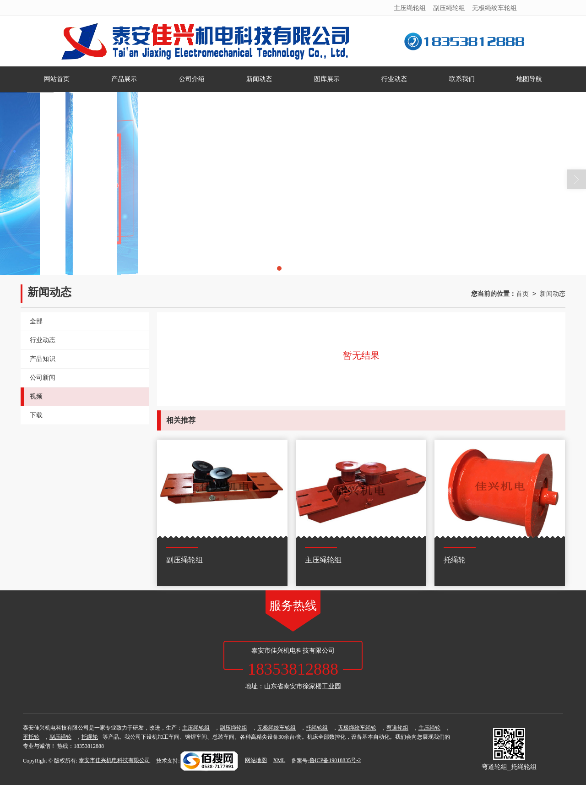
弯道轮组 (397, 728)
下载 (36, 415)
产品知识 (42, 358)
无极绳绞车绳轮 (357, 728)
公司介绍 (192, 79)
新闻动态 (259, 79)
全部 (36, 321)
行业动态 (394, 79)
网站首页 (57, 79)
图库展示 (327, 79)
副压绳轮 (60, 737)
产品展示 (124, 79)
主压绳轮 (429, 728)
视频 (36, 396)
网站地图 (256, 760)
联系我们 (462, 79)
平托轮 (31, 737)
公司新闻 (42, 377)
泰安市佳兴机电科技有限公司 (114, 760)
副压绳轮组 (449, 7)
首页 (522, 293)
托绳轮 (89, 737)
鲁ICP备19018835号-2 (335, 760)
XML (279, 760)
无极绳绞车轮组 (494, 7)
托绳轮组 (317, 728)
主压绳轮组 (410, 7)
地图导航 (529, 79)
